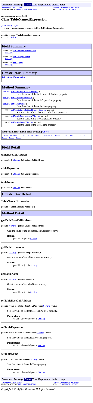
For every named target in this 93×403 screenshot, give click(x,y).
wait (4, 144)
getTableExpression (21, 101)
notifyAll (69, 141)
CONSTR (25, 9)
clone (5, 141)
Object (14, 38)
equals (13, 141)
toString (81, 141)
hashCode (47, 141)
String (8, 54)
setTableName (18, 128)
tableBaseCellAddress (24, 52)
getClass (35, 141)
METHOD (33, 9)
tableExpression (21, 58)
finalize (24, 141)
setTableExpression (21, 121)
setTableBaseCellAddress (24, 114)
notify (58, 141)
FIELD (19, 9)
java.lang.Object (10, 25)
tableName (18, 65)
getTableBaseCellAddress (24, 95)
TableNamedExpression (13, 80)
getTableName (18, 108)
